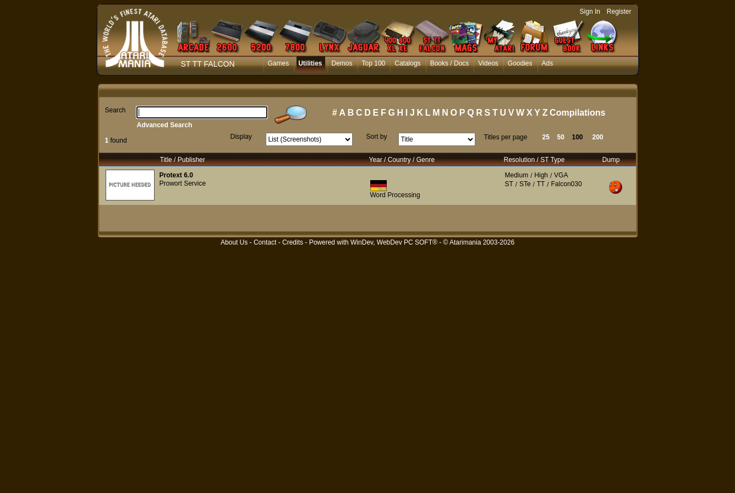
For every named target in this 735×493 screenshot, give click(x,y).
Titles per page (506, 137)
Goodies (520, 63)
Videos (488, 63)
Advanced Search (165, 125)
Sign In (590, 11)
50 (560, 137)
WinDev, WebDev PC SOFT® (393, 242)
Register (619, 11)
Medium (517, 175)
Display (241, 136)
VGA (561, 175)
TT (541, 184)
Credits (292, 242)
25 (546, 137)
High (541, 175)
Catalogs (407, 63)
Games (278, 63)
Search (115, 110)
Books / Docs (449, 63)
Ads (547, 63)
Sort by (376, 136)
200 (598, 137)
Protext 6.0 (176, 175)
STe (525, 184)
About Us (234, 242)
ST (509, 184)
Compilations (577, 112)
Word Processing (395, 195)
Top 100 (374, 63)
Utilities (310, 63)
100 (577, 137)
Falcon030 (566, 184)
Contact (265, 242)
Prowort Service (183, 183)
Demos (342, 63)
